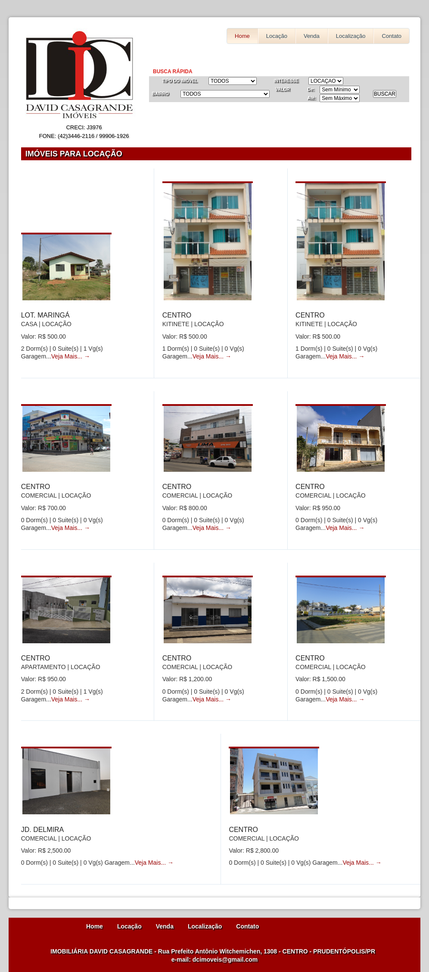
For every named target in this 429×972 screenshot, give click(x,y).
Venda (312, 36)
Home (242, 36)
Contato (391, 36)
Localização (351, 36)
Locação (276, 36)
